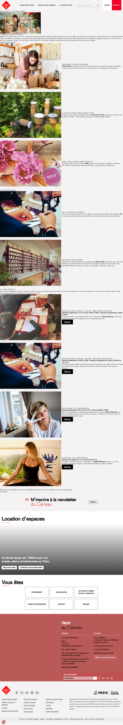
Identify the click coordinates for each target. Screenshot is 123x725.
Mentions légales (33, 719)
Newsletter (49, 708)
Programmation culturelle (27, 5)
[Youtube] (32, 693)
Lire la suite (3, 491)
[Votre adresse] (78, 678)
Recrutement (50, 702)
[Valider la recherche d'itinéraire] (95, 678)
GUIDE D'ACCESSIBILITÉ (70, 667)
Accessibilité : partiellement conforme (57, 719)
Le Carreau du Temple (66, 5)
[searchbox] (88, 5)
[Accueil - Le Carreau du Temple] (6, 690)
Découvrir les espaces (30, 699)
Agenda (107, 5)
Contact (48, 705)
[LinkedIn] (37, 693)
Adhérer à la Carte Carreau (54, 699)
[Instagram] (22, 693)
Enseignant (37, 592)
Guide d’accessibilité (52, 711)
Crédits (42, 719)
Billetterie (116, 5)
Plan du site (23, 719)
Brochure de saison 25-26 (10, 711)
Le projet (4, 708)
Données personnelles (77, 719)
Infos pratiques (28, 711)
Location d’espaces (30, 702)
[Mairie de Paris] (106, 693)
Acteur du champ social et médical (86, 592)
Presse (86, 604)
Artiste (61, 604)
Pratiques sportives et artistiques (47, 5)
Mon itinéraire (70, 675)
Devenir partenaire (29, 705)
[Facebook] (17, 693)
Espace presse (28, 708)
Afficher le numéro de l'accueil (105, 657)
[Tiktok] (27, 693)
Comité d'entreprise (37, 604)
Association (61, 592)
